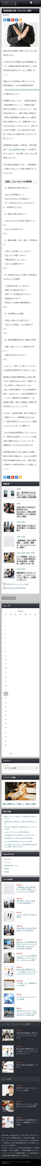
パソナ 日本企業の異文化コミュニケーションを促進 (18, 841)
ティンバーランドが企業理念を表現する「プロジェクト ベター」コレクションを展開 (27, 958)
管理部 (32, 553)
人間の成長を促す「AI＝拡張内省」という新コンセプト (19, 835)
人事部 (18, 522)
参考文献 (6, 868)
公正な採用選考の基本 (17, 149)
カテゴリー (6, 765)
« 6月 (10, 753)
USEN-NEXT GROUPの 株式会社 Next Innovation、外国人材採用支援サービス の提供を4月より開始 (26, 511)
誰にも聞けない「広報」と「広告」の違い (20, 804)
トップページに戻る (8, 598)
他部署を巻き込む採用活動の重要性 (16, 588)
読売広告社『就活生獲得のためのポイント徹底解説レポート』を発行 (27, 1122)
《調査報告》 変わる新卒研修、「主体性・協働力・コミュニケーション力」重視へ (26, 889)
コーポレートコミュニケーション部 (18, 1161)
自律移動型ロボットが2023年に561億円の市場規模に (18, 838)
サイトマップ (7, 862)
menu (36, 2)
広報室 (23, 553)
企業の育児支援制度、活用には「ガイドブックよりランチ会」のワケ (27, 1035)
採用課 (7, 15)
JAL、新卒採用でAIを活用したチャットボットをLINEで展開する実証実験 (26, 495)
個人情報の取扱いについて (11, 865)
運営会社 (6, 871)
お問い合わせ (7, 859)
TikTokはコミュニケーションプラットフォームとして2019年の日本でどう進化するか (27, 1013)
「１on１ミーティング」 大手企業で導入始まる (17, 832)
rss (31, 2)
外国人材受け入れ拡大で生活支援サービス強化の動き (26, 528)
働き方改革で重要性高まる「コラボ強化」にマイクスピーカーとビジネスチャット (26, 972)
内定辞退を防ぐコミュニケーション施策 (17, 584)
